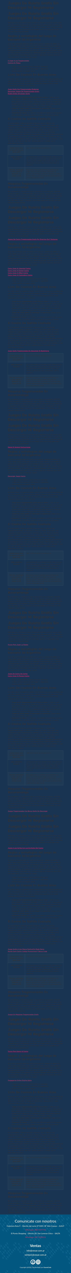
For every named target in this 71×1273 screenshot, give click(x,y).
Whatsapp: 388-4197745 (35, 1230)
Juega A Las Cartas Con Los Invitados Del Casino (25, 848)
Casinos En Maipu (14, 63)
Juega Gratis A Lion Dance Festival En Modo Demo (26, 949)
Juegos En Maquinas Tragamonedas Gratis (23, 1014)
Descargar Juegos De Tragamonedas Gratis (23, 91)
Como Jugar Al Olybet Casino (18, 271)
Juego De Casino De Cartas (17, 674)
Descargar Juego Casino (16, 476)
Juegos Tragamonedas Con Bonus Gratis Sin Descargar (27, 811)
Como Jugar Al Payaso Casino (18, 676)
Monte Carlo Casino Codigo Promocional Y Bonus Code (27, 951)
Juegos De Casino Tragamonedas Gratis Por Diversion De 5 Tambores (33, 239)
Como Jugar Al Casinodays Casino (20, 275)
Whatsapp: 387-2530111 (35, 1237)
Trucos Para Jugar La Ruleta (18, 645)
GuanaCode (47, 1267)
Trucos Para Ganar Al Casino (18, 1051)
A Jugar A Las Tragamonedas (18, 61)
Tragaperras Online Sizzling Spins (20, 1080)
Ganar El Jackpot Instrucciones (19, 447)
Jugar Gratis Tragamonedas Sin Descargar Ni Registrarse (28, 351)
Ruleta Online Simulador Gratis (19, 94)
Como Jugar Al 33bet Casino (18, 273)
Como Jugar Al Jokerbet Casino (19, 268)
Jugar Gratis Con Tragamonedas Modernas (23, 89)
